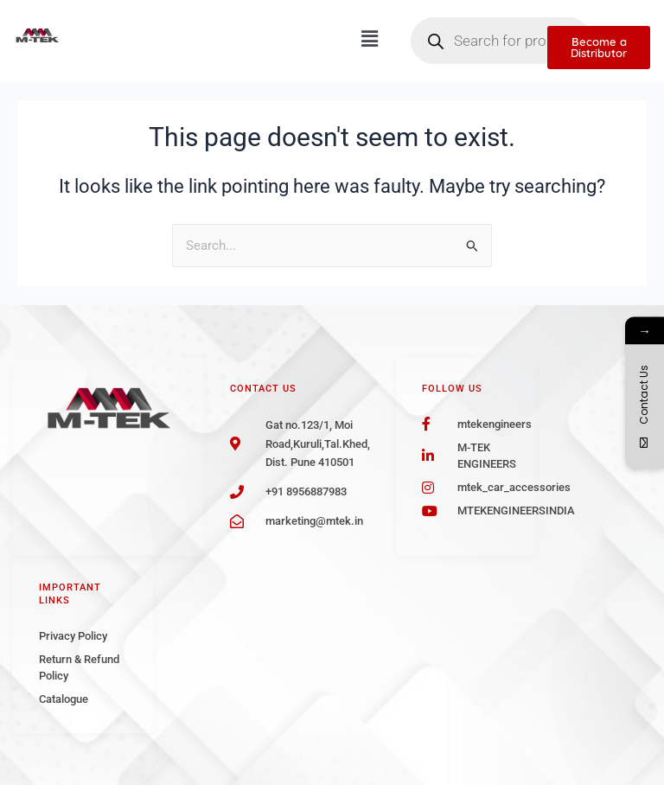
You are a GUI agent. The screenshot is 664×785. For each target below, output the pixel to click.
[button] (369, 38)
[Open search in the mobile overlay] (501, 41)
